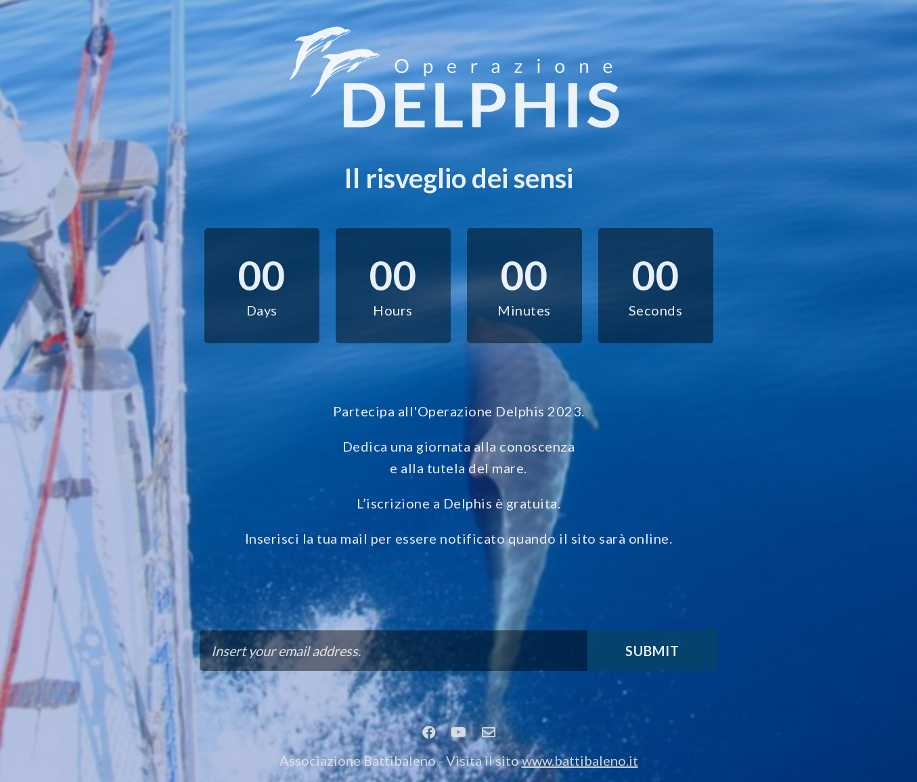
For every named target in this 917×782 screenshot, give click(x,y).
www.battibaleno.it (580, 760)
